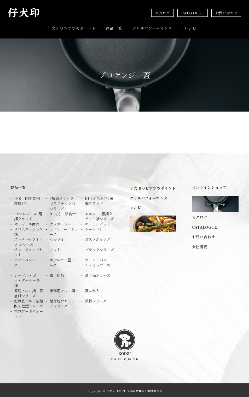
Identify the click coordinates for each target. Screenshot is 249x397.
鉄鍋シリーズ (96, 299)
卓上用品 (57, 273)
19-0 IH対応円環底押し (27, 200)
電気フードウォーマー (28, 312)
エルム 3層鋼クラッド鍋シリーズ (99, 215)
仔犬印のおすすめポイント (72, 27)
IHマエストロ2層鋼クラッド (99, 200)
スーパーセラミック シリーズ (28, 240)
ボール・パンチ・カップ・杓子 (98, 263)
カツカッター (61, 222)
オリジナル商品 (26, 222)
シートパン (94, 227)
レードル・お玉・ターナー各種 (27, 278)
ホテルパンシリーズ (28, 261)
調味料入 (92, 289)
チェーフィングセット (28, 251)
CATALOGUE (192, 12)
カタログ (162, 12)
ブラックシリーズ (99, 248)
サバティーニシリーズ (64, 230)
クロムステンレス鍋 (28, 230)
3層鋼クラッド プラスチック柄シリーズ (63, 202)
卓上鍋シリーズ (97, 273)
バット (55, 248)
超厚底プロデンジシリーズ (62, 302)
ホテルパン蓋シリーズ (64, 261)
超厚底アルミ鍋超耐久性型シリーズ (28, 302)
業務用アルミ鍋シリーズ (64, 292)
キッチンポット (97, 222)
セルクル (57, 237)
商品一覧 (114, 27)
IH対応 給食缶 (63, 212)
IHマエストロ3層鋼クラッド (28, 215)
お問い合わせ (226, 12)
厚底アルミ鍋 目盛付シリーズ (28, 292)
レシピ (190, 27)
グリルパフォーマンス (152, 27)
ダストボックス (98, 237)
